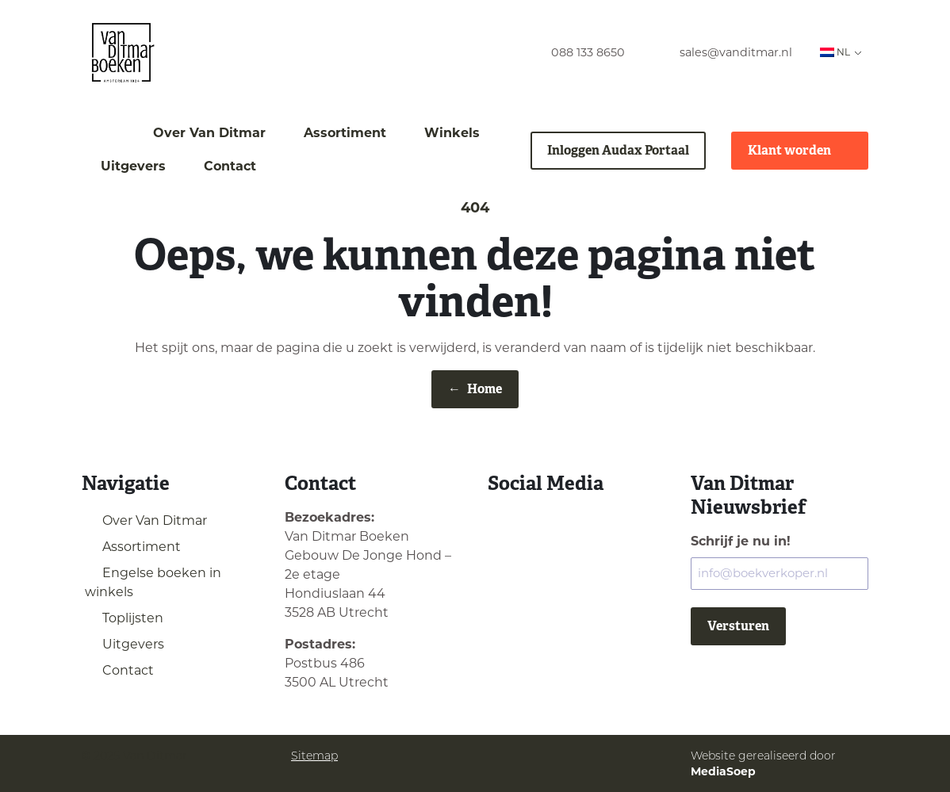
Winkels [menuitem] (452, 132)
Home (475, 389)
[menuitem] (573, 53)
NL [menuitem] (835, 52)
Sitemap (314, 755)
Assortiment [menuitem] (345, 132)
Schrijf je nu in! (741, 541)
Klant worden (800, 150)
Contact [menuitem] (230, 166)
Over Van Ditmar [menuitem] (209, 132)
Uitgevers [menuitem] (133, 166)
